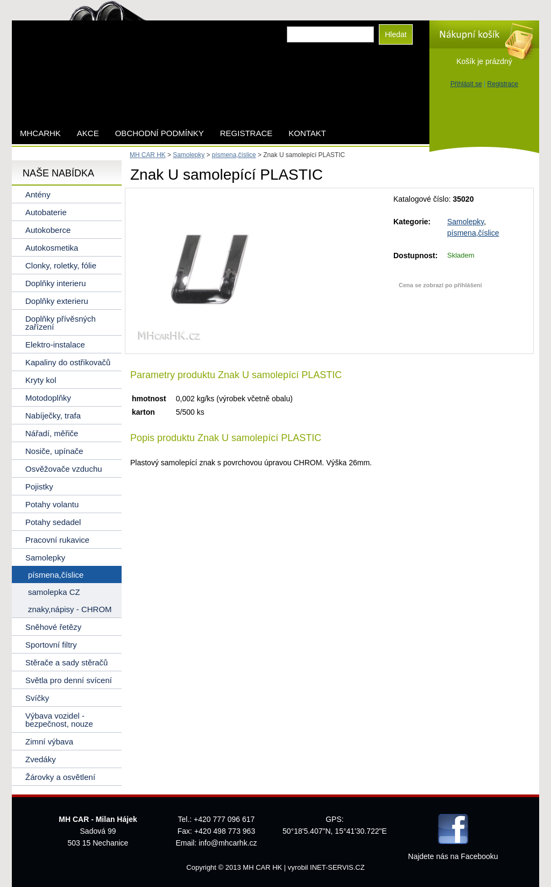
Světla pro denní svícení (68, 680)
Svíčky (37, 697)
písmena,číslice (473, 233)
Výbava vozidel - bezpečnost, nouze (59, 719)
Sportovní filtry (51, 644)
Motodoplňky (48, 397)
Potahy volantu (52, 504)
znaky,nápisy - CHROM (70, 609)
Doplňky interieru (55, 283)
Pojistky (39, 486)
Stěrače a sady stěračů (66, 662)
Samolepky (465, 221)
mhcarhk (40, 133)
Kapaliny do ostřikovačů (67, 362)
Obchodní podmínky (159, 133)
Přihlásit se (466, 84)
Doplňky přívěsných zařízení (60, 322)
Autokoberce (47, 230)
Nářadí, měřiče (51, 433)
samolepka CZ (54, 592)
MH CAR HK (148, 155)
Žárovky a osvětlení (60, 777)
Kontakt (307, 133)
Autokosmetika (51, 247)
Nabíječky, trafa (53, 415)
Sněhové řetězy (53, 626)
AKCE (88, 133)
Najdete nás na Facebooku (453, 856)
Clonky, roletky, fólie (60, 265)
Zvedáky (40, 759)
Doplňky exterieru (56, 301)
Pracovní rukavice (57, 539)
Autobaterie (46, 212)
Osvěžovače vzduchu (63, 468)
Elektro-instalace (55, 344)
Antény (38, 194)
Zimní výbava (49, 741)
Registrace (503, 84)
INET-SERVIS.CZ (337, 867)
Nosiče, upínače (54, 451)
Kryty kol (40, 380)
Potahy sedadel (53, 522)
